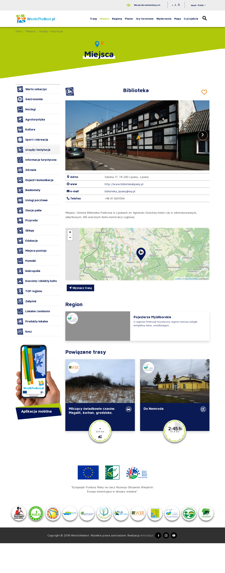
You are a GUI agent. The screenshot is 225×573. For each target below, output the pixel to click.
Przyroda (27, 220)
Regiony (117, 18)
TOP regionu (29, 291)
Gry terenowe (145, 18)
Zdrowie (26, 170)
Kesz (24, 331)
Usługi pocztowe (32, 200)
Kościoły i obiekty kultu (37, 281)
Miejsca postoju (31, 251)
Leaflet (178, 279)
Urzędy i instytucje (51, 31)
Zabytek (26, 301)
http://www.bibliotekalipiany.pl (124, 184)
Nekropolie (28, 271)
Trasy (93, 18)
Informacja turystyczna (36, 160)
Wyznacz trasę (80, 287)
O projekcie (191, 18)
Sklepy (25, 230)
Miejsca (104, 18)
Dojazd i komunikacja (35, 180)
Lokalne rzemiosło (33, 311)
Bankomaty (28, 190)
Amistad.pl (145, 564)
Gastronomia (30, 99)
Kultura (26, 129)
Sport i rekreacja (32, 139)
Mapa (177, 18)
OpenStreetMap (191, 279)
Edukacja (27, 240)
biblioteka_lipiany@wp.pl (120, 191)
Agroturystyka (31, 119)
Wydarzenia (163, 18)
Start (19, 31)
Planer (129, 18)
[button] (203, 135)
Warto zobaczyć (32, 89)
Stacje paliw (29, 210)
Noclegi (26, 109)
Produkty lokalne (32, 321)
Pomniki (26, 261)
